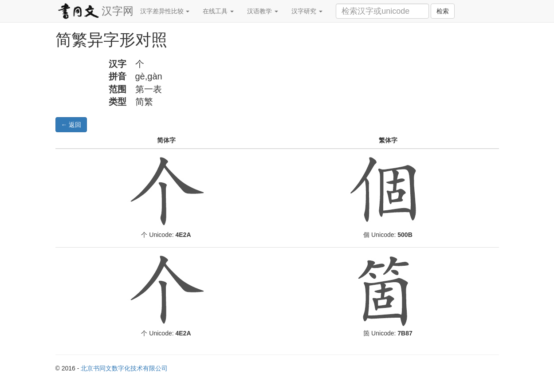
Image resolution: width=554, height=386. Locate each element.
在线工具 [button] (218, 11)
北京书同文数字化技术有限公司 (124, 368)
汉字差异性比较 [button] (165, 11)
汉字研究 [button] (306, 11)
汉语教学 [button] (262, 11)
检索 (442, 11)
